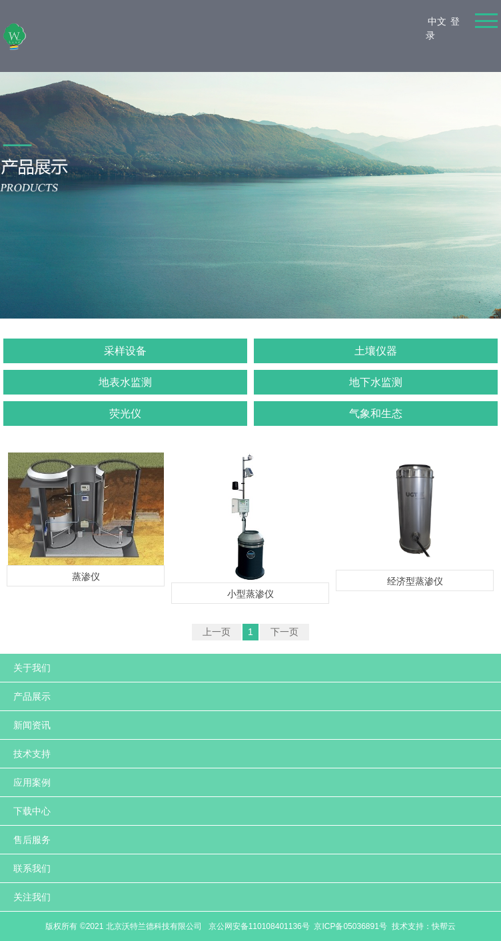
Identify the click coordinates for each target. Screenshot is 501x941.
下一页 (284, 631)
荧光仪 (125, 413)
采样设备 (125, 351)
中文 (437, 21)
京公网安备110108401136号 (257, 926)
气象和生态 (375, 413)
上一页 (217, 631)
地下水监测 (375, 382)
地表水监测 (125, 382)
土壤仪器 (375, 351)
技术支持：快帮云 (424, 926)
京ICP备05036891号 (350, 926)
